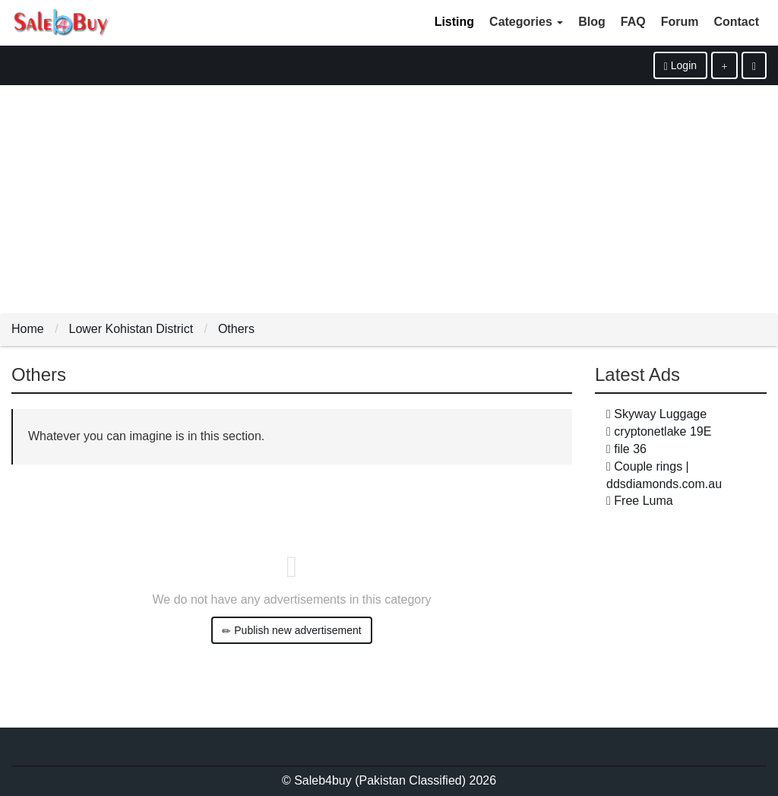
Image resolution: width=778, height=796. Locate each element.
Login (680, 65)
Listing (454, 21)
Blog (592, 21)
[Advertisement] (389, 199)
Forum (680, 21)
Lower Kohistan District (130, 328)
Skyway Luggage (660, 414)
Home (27, 328)
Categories (526, 21)
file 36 (630, 448)
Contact (736, 21)
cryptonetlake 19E (662, 431)
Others (236, 328)
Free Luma (643, 500)
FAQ (633, 21)
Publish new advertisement (291, 630)
